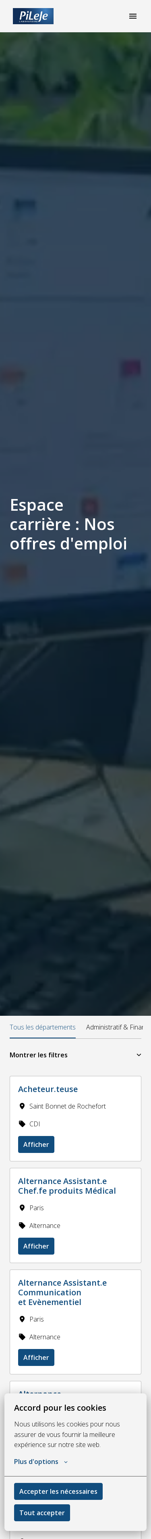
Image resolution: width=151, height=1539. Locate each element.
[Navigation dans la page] (132, 16)
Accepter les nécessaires (58, 1491)
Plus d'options (41, 1461)
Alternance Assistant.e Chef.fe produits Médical (67, 1186)
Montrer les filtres (75, 1054)
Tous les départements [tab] (43, 1027)
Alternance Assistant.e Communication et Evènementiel (62, 1292)
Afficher (36, 1144)
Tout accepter (42, 1512)
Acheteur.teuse (48, 1089)
